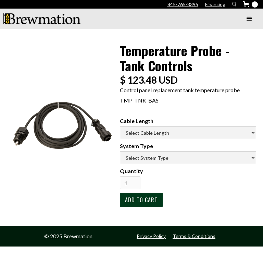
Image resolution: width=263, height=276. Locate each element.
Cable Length (136, 121)
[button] (249, 19)
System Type (136, 146)
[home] (41, 18)
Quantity (131, 171)
